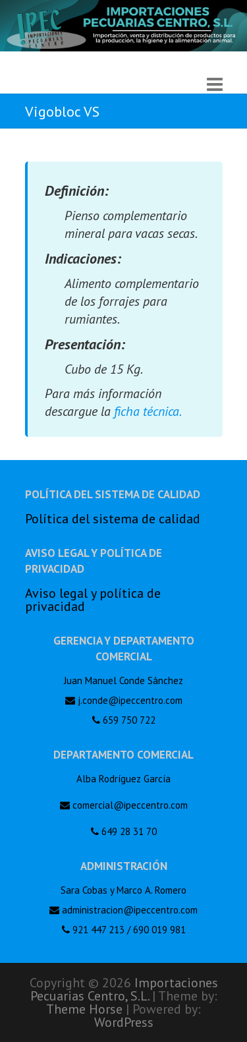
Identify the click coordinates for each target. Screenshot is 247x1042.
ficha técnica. (148, 411)
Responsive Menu (215, 84)
